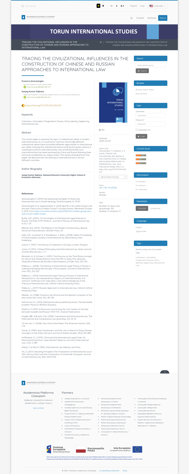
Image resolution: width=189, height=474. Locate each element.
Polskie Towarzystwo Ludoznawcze (113, 423)
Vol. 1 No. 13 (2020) (108, 187)
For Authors (140, 185)
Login (142, 6)
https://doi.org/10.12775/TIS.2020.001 (43, 105)
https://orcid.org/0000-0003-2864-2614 (38, 97)
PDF (103, 130)
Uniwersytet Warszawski (146, 411)
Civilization (140, 257)
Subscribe (142, 208)
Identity (139, 263)
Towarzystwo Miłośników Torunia (112, 426)
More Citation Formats (110, 177)
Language (157, 6)
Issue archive (141, 93)
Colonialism (151, 257)
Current (140, 17)
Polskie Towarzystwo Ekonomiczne (113, 420)
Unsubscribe (155, 208)
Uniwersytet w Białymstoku (147, 408)
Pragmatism (141, 260)
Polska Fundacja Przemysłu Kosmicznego (116, 417)
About (163, 17)
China (156, 260)
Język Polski (141, 231)
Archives (152, 17)
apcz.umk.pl (38, 408)
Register (133, 6)
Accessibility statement (109, 470)
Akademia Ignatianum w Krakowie (77, 399)
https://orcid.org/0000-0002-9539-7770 (38, 87)
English (139, 227)
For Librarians (141, 189)
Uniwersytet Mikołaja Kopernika (149, 405)
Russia (150, 260)
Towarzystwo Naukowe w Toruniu (113, 429)
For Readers (141, 181)
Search (143, 71)
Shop (125, 470)
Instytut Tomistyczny (72, 426)
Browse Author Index (145, 89)
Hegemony (148, 263)
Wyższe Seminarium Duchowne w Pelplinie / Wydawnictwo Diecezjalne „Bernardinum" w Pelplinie (150, 423)
